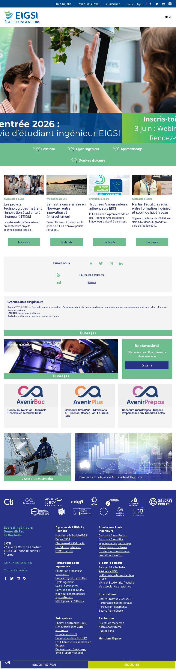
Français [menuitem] (130, 4)
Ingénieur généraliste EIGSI (71, 535)
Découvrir (147, 365)
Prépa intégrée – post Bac (71, 578)
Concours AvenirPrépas (113, 535)
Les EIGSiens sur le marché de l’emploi (73, 644)
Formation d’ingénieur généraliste (68, 572)
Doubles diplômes (92, 160)
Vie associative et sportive (115, 586)
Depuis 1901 (62, 539)
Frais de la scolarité (110, 555)
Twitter (101, 263)
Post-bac (48, 149)
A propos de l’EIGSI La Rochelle (69, 529)
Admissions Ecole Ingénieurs (110, 529)
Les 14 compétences (68, 547)
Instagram (111, 263)
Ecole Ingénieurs (63, 4)
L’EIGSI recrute (64, 551)
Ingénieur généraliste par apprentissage (70, 595)
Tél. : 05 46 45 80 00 (18, 563)
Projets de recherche (111, 623)
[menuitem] (130, 4)
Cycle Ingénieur (87, 149)
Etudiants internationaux (114, 551)
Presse (92, 282)
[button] (7, 662)
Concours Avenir (112, 4)
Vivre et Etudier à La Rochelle (116, 582)
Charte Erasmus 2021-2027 (116, 599)
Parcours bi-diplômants (113, 606)
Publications (106, 631)
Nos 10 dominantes (67, 586)
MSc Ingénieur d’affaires (113, 547)
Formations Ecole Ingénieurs (67, 564)
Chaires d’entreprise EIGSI (70, 623)
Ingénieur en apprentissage (115, 543)
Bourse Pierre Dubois (111, 610)
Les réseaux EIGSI (66, 634)
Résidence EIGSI (108, 571)
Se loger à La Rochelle (112, 567)
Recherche (106, 618)
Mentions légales (110, 638)
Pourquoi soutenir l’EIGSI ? (71, 638)
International (108, 594)
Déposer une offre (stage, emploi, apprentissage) (70, 651)
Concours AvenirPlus (111, 539)
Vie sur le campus (110, 562)
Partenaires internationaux (115, 602)
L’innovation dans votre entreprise (69, 628)
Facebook (91, 263)
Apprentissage (132, 149)
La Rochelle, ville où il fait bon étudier (116, 577)
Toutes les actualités (92, 275)
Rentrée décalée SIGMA (69, 590)
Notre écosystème (110, 627)
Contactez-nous (15, 570)
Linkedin (121, 263)
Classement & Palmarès (70, 543)
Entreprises (63, 618)
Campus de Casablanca (88, 4)
